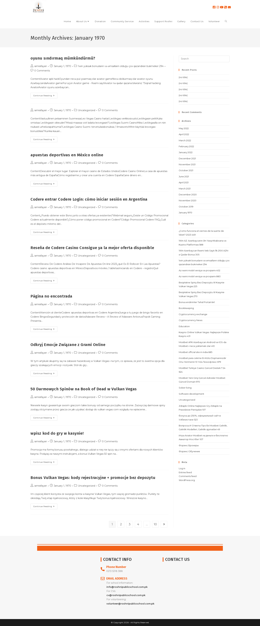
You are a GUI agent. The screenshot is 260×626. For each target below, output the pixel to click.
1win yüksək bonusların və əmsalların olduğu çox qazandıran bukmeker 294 (120, 66)
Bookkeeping (186, 308)
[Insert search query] (204, 59)
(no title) (183, 77)
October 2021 (186, 170)
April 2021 (184, 182)
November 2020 (187, 200)
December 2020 (188, 194)
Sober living (185, 387)
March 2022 (185, 140)
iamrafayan (40, 66)
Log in (182, 468)
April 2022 (184, 134)
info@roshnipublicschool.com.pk (127, 586)
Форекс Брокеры (189, 445)
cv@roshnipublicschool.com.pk (125, 595)
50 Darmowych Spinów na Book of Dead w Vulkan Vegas (84, 389)
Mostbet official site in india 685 (195, 352)
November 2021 (187, 164)
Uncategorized (86, 110)
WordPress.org (187, 480)
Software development (191, 393)
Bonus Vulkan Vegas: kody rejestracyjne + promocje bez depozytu (93, 477)
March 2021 (185, 188)
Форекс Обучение (189, 451)
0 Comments (42, 70)
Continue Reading (45, 95)
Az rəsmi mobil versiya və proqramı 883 (200, 276)
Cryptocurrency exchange (193, 314)
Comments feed (187, 476)
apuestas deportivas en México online (67, 155)
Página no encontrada (51, 296)
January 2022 (186, 152)
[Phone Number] (103, 569)
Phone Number (116, 567)
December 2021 (187, 158)
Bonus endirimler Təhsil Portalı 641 (197, 302)
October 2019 (186, 206)
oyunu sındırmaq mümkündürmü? (63, 58)
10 (155, 524)
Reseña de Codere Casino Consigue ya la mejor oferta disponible (92, 247)
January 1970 (185, 212)
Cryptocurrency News (190, 320)
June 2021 (184, 176)
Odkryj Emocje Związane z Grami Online (68, 344)
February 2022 (186, 146)
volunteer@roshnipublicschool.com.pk (130, 603)
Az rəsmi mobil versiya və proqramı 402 (199, 270)
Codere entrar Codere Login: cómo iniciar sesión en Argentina (89, 199)
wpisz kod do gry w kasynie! (57, 433)
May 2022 (184, 128)
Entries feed (185, 472)
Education (184, 326)
